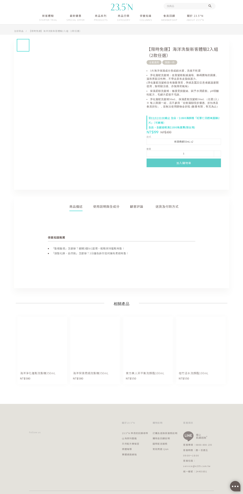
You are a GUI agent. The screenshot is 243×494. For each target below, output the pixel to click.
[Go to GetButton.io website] (234, 491)
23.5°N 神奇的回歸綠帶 (135, 433)
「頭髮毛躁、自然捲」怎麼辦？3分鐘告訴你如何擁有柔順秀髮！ (90, 253)
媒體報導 (127, 449)
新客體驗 (48, 16)
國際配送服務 (160, 443)
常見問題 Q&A (161, 449)
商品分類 (124, 16)
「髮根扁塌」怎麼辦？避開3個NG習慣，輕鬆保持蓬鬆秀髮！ (88, 248)
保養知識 (146, 16)
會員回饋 (169, 16)
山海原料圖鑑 (129, 438)
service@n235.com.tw (196, 466)
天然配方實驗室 (130, 443)
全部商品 (19, 31)
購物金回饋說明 (161, 438)
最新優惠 (76, 16)
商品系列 (101, 16)
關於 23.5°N (195, 16)
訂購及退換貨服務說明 (165, 433)
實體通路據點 (129, 454)
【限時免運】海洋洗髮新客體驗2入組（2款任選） (55, 31)
